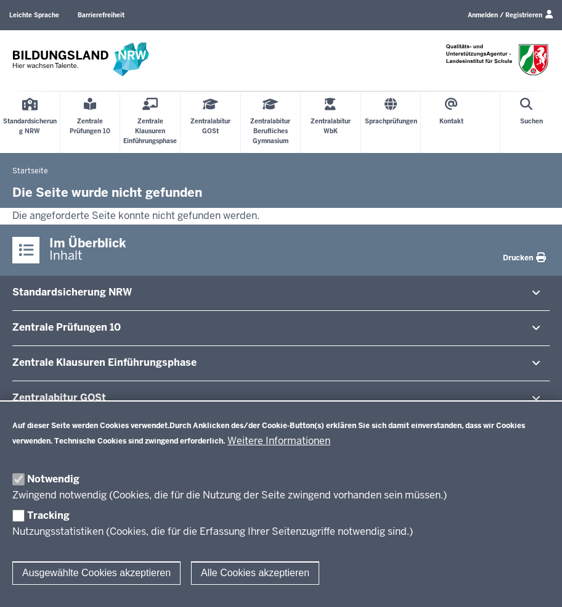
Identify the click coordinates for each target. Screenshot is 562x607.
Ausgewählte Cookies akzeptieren (96, 573)
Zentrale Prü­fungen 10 (66, 327)
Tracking (48, 515)
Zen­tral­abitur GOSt (59, 397)
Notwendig (53, 479)
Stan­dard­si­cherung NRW (72, 292)
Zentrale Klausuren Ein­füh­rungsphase (104, 362)
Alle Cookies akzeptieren (255, 573)
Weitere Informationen (278, 440)
